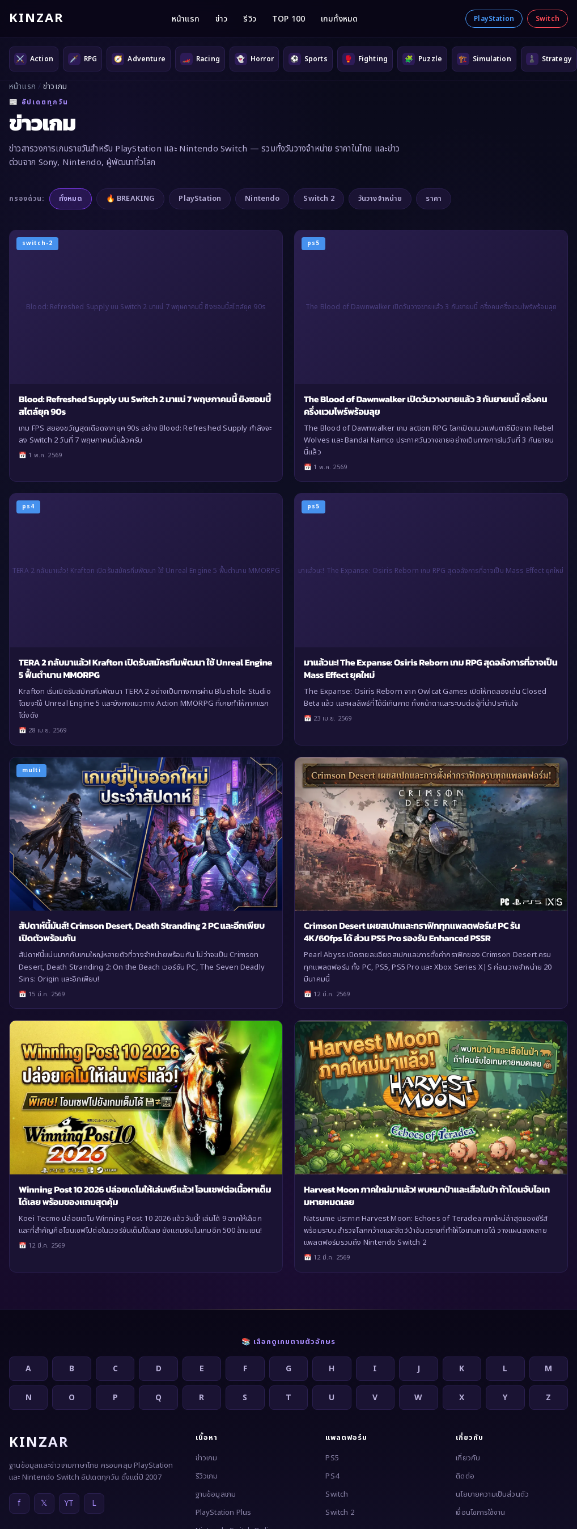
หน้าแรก (186, 19)
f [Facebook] (19, 1503)
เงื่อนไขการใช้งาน (480, 1512)
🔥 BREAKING (130, 198)
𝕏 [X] (44, 1503)
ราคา (434, 198)
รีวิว (249, 19)
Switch (547, 19)
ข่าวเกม (207, 1458)
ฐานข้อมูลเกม (216, 1494)
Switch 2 (318, 198)
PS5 (331, 1458)
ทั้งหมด (70, 198)
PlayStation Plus (224, 1512)
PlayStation (494, 19)
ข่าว (221, 19)
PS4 (331, 1476)
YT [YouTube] (69, 1503)
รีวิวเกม (207, 1476)
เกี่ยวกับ (468, 1458)
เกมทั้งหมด (339, 19)
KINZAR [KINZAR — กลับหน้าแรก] (36, 18)
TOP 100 (288, 19)
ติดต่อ (465, 1476)
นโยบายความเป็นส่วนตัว (492, 1494)
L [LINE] (94, 1503)
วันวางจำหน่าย (380, 198)
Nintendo (262, 198)
